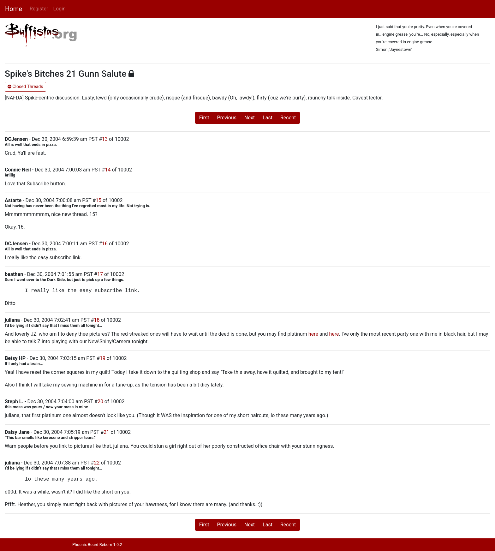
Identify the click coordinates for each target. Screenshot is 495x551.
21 (106, 432)
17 (100, 274)
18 (96, 320)
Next (249, 118)
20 (100, 401)
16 (105, 244)
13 (105, 139)
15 (98, 200)
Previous (226, 118)
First (204, 118)
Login (59, 9)
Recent (288, 118)
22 (96, 463)
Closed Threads (25, 86)
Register (39, 9)
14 (107, 170)
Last (267, 118)
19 (102, 358)
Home (13, 9)
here (313, 334)
